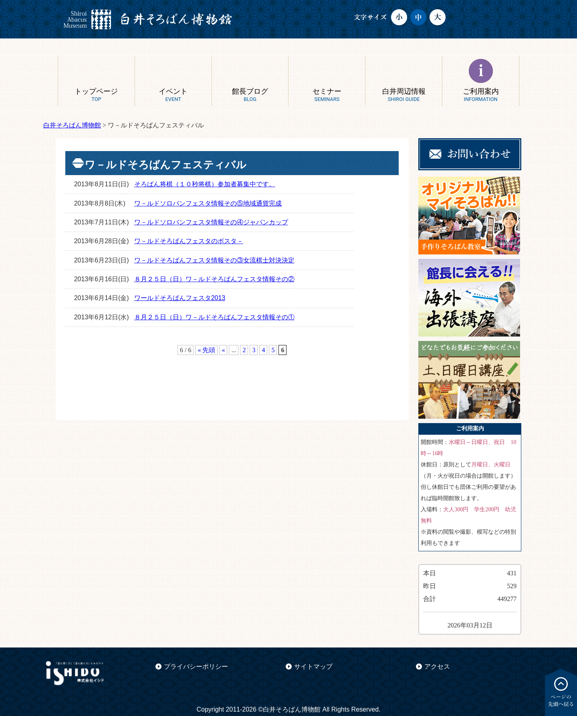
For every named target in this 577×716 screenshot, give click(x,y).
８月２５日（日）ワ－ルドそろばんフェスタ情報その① (214, 317)
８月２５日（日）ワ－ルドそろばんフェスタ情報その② (214, 279)
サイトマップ (313, 666)
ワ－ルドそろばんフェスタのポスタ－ (188, 241)
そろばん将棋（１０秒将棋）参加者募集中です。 (204, 184)
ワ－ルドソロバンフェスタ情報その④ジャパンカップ (211, 222)
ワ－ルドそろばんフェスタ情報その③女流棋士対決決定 (214, 260)
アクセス (437, 666)
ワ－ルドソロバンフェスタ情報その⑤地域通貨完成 (208, 203)
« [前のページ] (223, 350)
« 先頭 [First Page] (206, 350)
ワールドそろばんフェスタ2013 (180, 297)
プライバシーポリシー (196, 666)
